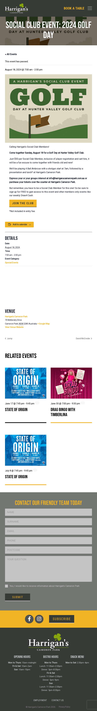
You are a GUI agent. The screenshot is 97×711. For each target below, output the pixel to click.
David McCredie (83, 338)
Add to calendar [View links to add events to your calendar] (20, 224)
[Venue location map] (48, 287)
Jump (9, 338)
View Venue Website (14, 327)
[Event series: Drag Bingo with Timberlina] (83, 403)
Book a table (74, 8)
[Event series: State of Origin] (37, 403)
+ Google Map (43, 324)
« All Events (11, 54)
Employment (40, 700)
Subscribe (62, 619)
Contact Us (58, 700)
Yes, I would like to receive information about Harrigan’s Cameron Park (44, 586)
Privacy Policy (64, 707)
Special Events (11, 262)
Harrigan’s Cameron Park (16, 316)
